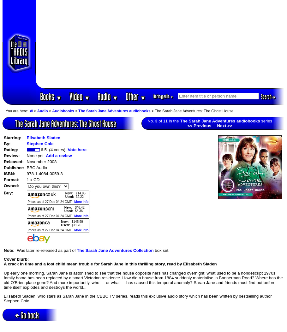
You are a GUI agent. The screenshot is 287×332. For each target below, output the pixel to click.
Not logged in (163, 96)
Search (268, 96)
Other (136, 96)
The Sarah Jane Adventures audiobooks (114, 111)
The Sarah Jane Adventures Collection (115, 250)
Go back (27, 315)
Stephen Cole (40, 143)
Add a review (59, 155)
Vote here (77, 149)
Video (79, 96)
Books (51, 96)
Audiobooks (63, 111)
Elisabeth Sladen (44, 137)
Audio (108, 96)
